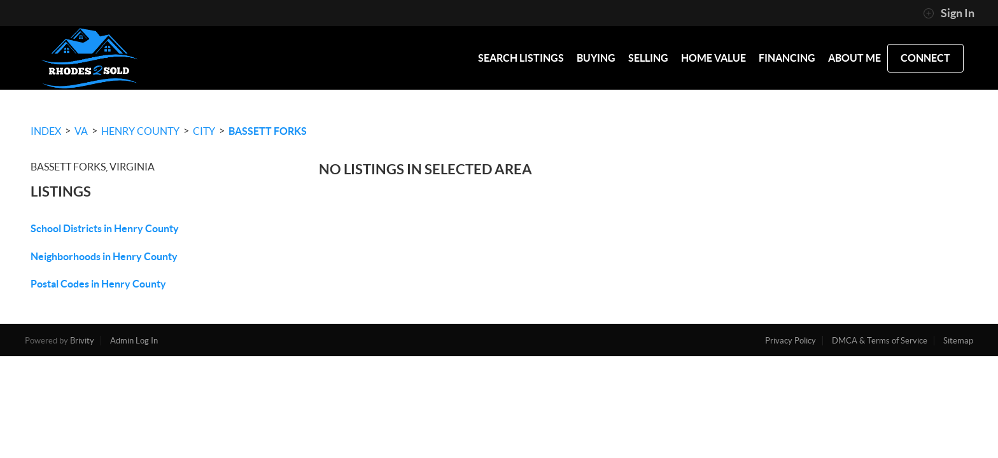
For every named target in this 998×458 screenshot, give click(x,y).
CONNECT (925, 58)
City (204, 131)
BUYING (596, 58)
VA (81, 131)
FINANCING (787, 58)
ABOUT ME (854, 58)
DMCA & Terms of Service (879, 340)
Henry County (140, 131)
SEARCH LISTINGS (521, 58)
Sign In (948, 13)
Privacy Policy (790, 340)
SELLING (648, 58)
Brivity (82, 340)
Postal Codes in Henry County (98, 283)
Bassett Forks (267, 131)
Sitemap (958, 340)
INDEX (46, 131)
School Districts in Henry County (105, 228)
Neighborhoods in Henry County (104, 256)
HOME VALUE (713, 58)
